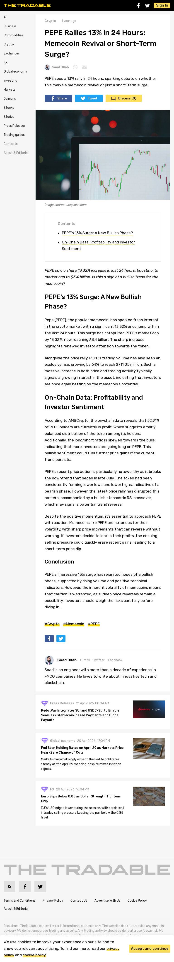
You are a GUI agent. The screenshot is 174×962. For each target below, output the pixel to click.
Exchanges (12, 53)
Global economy (15, 71)
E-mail (85, 660)
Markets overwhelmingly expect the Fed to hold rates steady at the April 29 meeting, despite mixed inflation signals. (81, 764)
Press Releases (15, 126)
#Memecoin (73, 624)
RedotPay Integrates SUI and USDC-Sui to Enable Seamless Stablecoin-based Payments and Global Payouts (80, 715)
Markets (9, 90)
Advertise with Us (107, 901)
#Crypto (52, 624)
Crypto (9, 44)
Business (10, 26)
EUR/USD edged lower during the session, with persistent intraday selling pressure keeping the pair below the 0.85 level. (82, 812)
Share (62, 98)
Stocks (9, 108)
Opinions (10, 99)
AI (5, 17)
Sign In (162, 5)
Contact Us (78, 901)
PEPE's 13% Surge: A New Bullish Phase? (97, 233)
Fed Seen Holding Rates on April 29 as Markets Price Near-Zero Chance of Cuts (82, 750)
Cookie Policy (137, 901)
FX (5, 62)
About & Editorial (16, 153)
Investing (10, 81)
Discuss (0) (127, 98)
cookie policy (34, 955)
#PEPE (94, 624)
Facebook (115, 660)
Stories (9, 117)
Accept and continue (150, 948)
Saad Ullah (57, 67)
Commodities (13, 35)
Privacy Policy (53, 901)
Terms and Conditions (19, 901)
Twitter (98, 660)
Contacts (11, 144)
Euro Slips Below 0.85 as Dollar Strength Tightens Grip (81, 799)
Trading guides (14, 135)
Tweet (92, 98)
